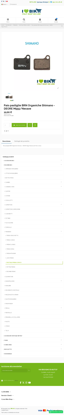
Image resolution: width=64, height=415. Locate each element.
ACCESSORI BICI (9, 160)
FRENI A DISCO (10, 240)
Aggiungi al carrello (19, 125)
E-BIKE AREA (8, 344)
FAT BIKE (7, 218)
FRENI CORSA (10, 249)
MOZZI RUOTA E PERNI (11, 294)
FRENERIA (8, 231)
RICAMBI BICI (8, 165)
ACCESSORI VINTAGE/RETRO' (13, 335)
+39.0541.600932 (42, 2)
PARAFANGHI (9, 303)
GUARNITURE (9, 276)
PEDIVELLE (8, 312)
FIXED (6, 340)
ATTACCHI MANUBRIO (11, 173)
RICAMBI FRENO (11, 271)
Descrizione (7, 141)
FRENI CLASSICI (10, 244)
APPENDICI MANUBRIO (11, 168)
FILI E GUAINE (9, 222)
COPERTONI (8, 204)
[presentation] (15, 375)
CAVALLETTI (8, 200)
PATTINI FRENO (10, 267)
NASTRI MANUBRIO (10, 299)
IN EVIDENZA (8, 353)
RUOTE (7, 321)
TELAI (7, 330)
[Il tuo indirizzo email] (14, 370)
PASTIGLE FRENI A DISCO (13, 262)
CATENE (7, 195)
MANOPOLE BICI (9, 281)
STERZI (7, 326)
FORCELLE (8, 227)
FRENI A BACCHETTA (12, 235)
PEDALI (7, 308)
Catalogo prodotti (8, 156)
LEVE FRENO (10, 258)
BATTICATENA (9, 177)
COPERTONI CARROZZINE (12, 209)
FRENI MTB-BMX (11, 253)
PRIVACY (16, 380)
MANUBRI (8, 285)
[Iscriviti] (29, 370)
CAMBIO (7, 182)
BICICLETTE (8, 349)
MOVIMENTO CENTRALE (12, 290)
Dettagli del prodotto (21, 141)
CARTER (7, 191)
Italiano (4, 4)
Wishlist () (13, 4)
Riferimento (7, 115)
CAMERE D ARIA (9, 186)
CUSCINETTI (8, 213)
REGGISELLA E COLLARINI (12, 317)
